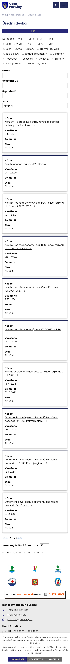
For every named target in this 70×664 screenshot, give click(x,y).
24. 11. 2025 (11, 172)
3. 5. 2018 (9, 134)
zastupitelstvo (14, 63)
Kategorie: (8, 38)
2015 (20, 39)
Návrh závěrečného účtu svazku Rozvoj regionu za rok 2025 (34, 373)
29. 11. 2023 (10, 214)
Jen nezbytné (36, 659)
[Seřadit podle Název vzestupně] (12, 70)
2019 (8, 43)
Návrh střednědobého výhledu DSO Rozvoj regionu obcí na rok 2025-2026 (34, 204)
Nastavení (54, 659)
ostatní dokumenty (36, 53)
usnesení (28, 58)
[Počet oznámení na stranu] (44, 545)
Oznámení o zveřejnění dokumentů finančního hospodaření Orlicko (31, 503)
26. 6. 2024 (11, 429)
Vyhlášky (44, 58)
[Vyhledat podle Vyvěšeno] (35, 85)
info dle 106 (12, 53)
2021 (30, 43)
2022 (40, 43)
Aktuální (9, 147)
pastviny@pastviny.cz (19, 619)
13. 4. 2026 (10, 383)
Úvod (5, 14)
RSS (48, 31)
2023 (51, 43)
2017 (42, 39)
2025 (19, 48)
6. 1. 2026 (10, 514)
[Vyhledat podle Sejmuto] (35, 95)
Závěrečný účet (37, 63)
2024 (8, 48)
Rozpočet (11, 58)
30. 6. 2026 (11, 392)
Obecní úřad (17, 14)
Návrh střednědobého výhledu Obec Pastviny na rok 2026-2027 (33, 289)
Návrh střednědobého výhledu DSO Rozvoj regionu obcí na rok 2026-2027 (34, 246)
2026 (31, 48)
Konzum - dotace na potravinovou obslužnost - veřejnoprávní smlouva (33, 123)
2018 (52, 39)
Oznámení (59, 53)
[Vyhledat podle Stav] (35, 105)
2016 (31, 39)
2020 (19, 43)
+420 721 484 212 (16, 614)
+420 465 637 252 (17, 609)
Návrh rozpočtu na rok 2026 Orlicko (28, 164)
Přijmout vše (17, 659)
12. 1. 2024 (10, 471)
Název (6, 70)
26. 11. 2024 (11, 257)
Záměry (59, 58)
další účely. (35, 643)
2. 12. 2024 (10, 299)
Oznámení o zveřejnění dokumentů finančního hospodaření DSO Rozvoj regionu (31, 419)
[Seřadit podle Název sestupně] (12, 71)
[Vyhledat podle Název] (35, 75)
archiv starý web (49, 48)
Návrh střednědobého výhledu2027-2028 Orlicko (33, 331)
